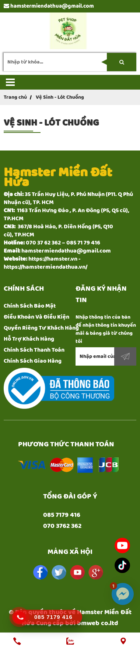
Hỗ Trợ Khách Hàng (29, 339)
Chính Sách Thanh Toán (34, 350)
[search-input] (70, 62)
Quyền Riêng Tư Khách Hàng (41, 328)
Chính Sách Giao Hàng (33, 361)
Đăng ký (125, 356)
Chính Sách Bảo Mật (30, 306)
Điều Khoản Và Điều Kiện (36, 317)
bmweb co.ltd (97, 623)
